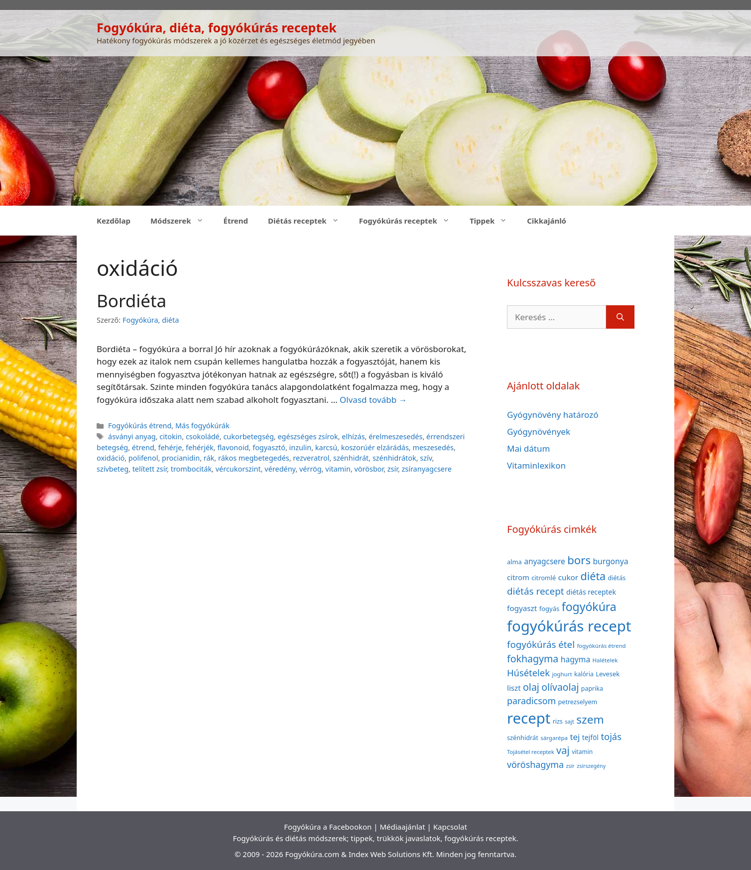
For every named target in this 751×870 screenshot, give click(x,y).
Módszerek (182, 221)
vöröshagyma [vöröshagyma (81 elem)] (535, 764)
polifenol (143, 458)
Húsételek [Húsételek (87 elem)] (528, 672)
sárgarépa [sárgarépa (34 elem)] (554, 738)
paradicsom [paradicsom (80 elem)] (531, 701)
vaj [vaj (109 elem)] (563, 750)
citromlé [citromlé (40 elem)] (543, 577)
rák (209, 458)
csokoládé (203, 436)
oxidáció (111, 458)
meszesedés (432, 447)
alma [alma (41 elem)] (514, 561)
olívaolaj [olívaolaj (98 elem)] (560, 687)
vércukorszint (238, 469)
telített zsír (149, 469)
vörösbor (369, 469)
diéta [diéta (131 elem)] (593, 576)
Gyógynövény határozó (553, 414)
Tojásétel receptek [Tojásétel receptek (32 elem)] (530, 751)
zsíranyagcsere (427, 469)
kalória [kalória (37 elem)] (584, 674)
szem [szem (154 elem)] (590, 719)
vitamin (338, 469)
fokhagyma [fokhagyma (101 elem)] (532, 658)
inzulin (300, 447)
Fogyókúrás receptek (409, 221)
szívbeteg (112, 469)
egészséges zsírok (307, 436)
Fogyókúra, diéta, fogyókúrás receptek (217, 27)
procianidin (181, 458)
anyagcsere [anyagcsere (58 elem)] (544, 561)
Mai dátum (528, 448)
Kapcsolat (450, 827)
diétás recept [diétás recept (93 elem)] (535, 591)
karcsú (326, 447)
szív (426, 458)
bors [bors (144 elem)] (579, 559)
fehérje (170, 447)
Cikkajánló (546, 221)
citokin (170, 436)
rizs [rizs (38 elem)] (558, 721)
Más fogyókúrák (202, 425)
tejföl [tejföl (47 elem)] (590, 737)
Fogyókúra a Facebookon (328, 827)
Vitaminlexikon (536, 465)
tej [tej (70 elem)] (575, 737)
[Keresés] (620, 317)
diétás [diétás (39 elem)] (617, 578)
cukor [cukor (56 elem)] (568, 577)
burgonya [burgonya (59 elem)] (610, 561)
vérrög (310, 469)
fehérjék (200, 447)
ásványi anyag (132, 436)
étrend (143, 447)
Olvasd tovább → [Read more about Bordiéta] (373, 399)
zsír (392, 469)
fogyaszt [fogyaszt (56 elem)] (522, 608)
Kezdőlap (113, 221)
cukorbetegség (248, 436)
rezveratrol (311, 458)
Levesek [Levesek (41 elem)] (608, 673)
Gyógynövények (538, 431)
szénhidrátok (394, 458)
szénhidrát (351, 458)
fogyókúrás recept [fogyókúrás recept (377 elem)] (569, 626)
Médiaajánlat (402, 827)
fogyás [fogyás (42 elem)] (549, 608)
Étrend (236, 221)
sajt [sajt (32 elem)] (569, 721)
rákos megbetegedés (253, 458)
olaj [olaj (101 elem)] (531, 687)
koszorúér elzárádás (375, 447)
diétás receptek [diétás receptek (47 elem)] (591, 592)
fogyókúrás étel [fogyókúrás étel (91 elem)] (541, 644)
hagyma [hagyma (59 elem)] (575, 659)
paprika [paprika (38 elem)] (592, 688)
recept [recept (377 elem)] (528, 718)
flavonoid (233, 447)
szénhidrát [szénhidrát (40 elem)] (522, 737)
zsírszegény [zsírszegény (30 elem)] (591, 765)
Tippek (493, 221)
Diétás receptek (308, 221)
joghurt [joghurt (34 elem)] (562, 674)
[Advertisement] (375, 131)
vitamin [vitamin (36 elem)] (582, 751)
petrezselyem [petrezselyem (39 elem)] (578, 702)
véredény (279, 469)
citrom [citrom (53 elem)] (518, 577)
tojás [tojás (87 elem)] (611, 736)
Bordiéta (131, 300)
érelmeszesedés (395, 436)
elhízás (353, 436)
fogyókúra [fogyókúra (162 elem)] (589, 607)
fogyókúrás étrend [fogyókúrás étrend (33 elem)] (601, 645)
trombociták (191, 469)
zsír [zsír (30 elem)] (570, 765)
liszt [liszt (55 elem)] (514, 688)
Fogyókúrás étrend (139, 425)
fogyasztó (268, 447)
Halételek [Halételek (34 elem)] (605, 660)
